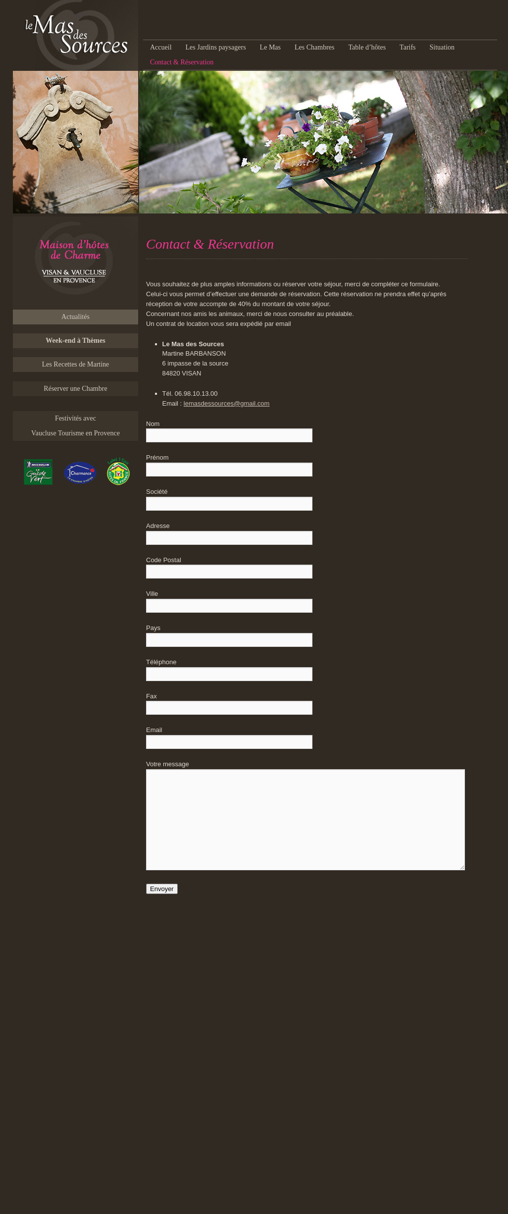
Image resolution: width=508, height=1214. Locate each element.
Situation (442, 47)
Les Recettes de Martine (75, 364)
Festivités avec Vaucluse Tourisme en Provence (75, 426)
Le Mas (270, 47)
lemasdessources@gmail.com (227, 403)
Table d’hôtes (367, 47)
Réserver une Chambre (75, 388)
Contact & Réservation (181, 62)
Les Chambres (314, 47)
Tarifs (407, 47)
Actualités (75, 316)
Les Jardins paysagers (216, 47)
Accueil (161, 47)
